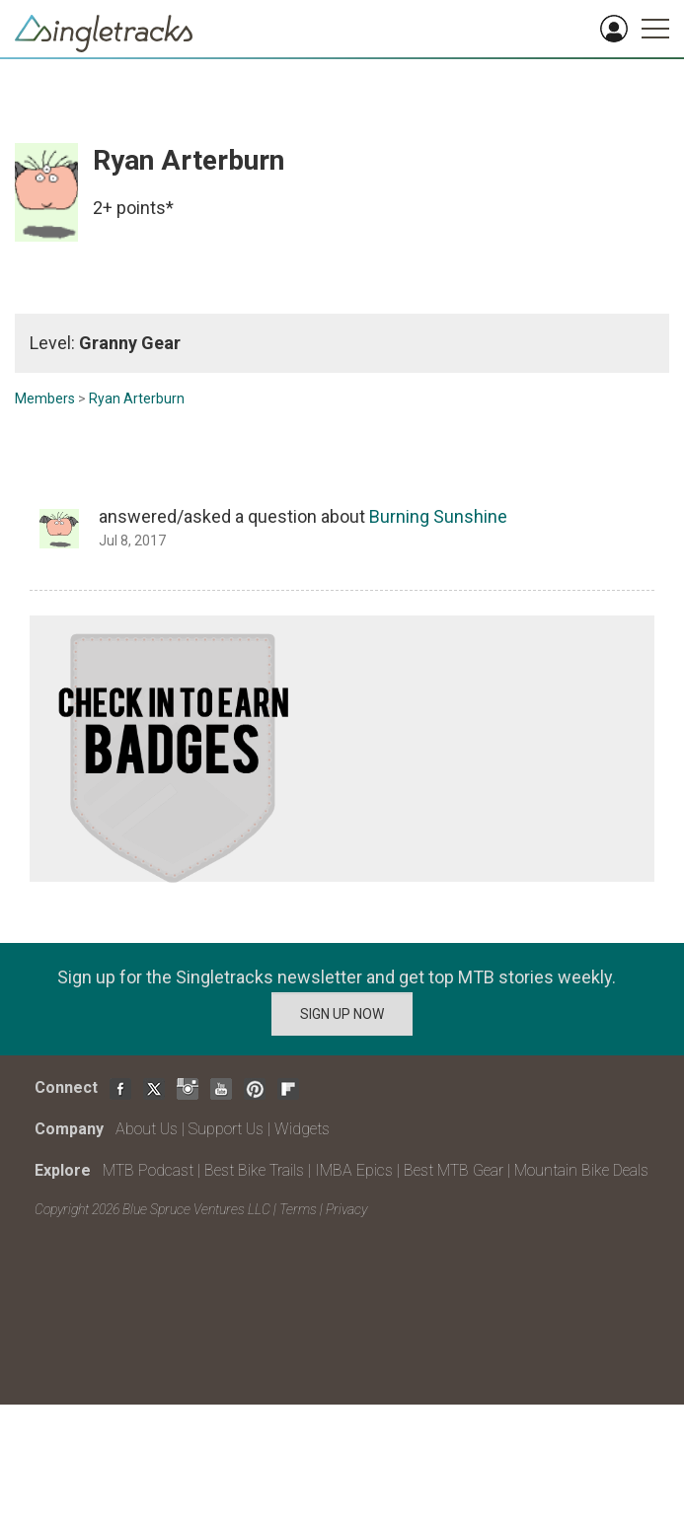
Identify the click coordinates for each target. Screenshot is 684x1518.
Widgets (302, 1129)
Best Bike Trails (254, 1170)
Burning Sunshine (438, 516)
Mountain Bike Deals (581, 1170)
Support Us (226, 1129)
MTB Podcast (148, 1170)
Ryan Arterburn (137, 398)
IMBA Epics (354, 1170)
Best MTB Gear (453, 1170)
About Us (146, 1129)
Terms (298, 1209)
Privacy (346, 1209)
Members (45, 398)
